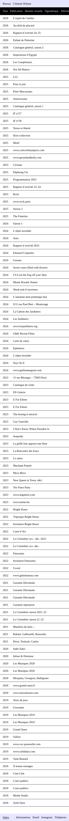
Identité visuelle (34, 11)
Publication (16, 11)
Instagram (46, 817)
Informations (23, 817)
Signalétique (52, 11)
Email (36, 817)
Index (6, 817)
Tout (5, 11)
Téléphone (60, 817)
